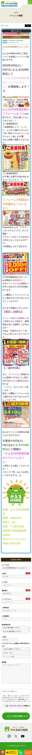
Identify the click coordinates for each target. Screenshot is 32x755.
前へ (2, 25)
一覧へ (28, 25)
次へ (7, 25)
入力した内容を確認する (16, 719)
